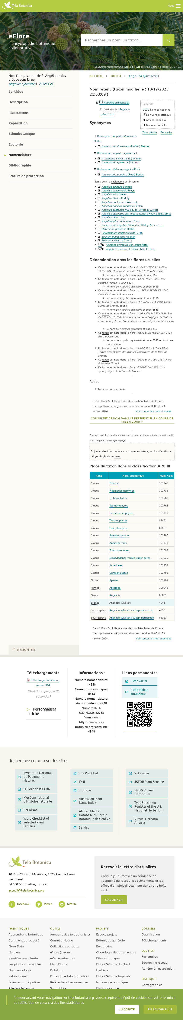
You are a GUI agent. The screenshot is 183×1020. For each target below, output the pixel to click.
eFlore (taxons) (60, 952)
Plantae (114, 483)
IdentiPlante (58, 964)
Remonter (24, 650)
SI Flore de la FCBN (34, 789)
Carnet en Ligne (61, 940)
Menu (174, 6)
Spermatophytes (119, 535)
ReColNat (27, 810)
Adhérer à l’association (158, 968)
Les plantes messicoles (25, 964)
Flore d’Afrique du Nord (113, 964)
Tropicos (82, 790)
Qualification (151, 934)
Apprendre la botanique (26, 934)
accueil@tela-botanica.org (27, 890)
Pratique (149, 979)
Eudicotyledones (119, 550)
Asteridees (115, 565)
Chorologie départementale (116, 952)
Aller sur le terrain (21, 988)
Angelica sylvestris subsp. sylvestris (130, 610)
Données (148, 928)
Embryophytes (118, 498)
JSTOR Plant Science (146, 782)
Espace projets (106, 934)
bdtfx (116, 76)
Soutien (148, 951)
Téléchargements (154, 940)
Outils (55, 928)
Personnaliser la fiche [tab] (41, 711)
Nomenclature (20, 155)
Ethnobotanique (22, 134)
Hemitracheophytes (121, 513)
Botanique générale (110, 940)
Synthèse (16, 92)
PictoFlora (57, 970)
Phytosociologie (20, 970)
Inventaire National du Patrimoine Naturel (35, 777)
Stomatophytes (118, 505)
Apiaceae (46, 84)
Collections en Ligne (64, 946)
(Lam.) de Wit (117, 67)
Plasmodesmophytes (121, 490)
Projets (102, 928)
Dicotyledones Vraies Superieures (129, 558)
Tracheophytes (118, 520)
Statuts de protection (26, 176)
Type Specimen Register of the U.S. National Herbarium (146, 807)
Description (18, 102)
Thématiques (19, 928)
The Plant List (86, 773)
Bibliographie (20, 165)
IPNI (79, 782)
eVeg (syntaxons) (62, 958)
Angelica (15, 84)
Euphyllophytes (118, 528)
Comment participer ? (24, 940)
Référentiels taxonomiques (69, 982)
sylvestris (28, 84)
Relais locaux (18, 976)
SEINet (81, 828)
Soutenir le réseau (155, 962)
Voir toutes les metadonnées (153, 411)
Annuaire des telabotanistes (70, 934)
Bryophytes (104, 946)
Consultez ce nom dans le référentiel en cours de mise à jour (132, 420)
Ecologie (16, 144)
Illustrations (19, 113)
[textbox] (122, 40)
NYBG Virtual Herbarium (141, 792)
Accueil (96, 76)
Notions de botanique (112, 982)
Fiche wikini (136, 681)
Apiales (113, 580)
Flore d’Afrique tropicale (113, 976)
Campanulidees (118, 573)
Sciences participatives (25, 982)
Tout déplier (149, 132)
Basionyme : (117, 153)
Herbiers (14, 952)
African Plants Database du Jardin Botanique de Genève (92, 815)
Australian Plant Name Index (88, 801)
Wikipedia (139, 773)
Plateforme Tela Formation (69, 976)
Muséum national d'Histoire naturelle (35, 800)
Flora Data (16, 946)
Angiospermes (118, 543)
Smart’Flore (58, 988)
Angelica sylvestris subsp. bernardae (131, 617)
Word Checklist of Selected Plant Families (33, 822)
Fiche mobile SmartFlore (136, 692)
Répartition (18, 123)
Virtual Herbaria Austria (143, 821)
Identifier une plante (23, 958)
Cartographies (152, 984)
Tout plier (166, 132)
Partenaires (150, 956)
